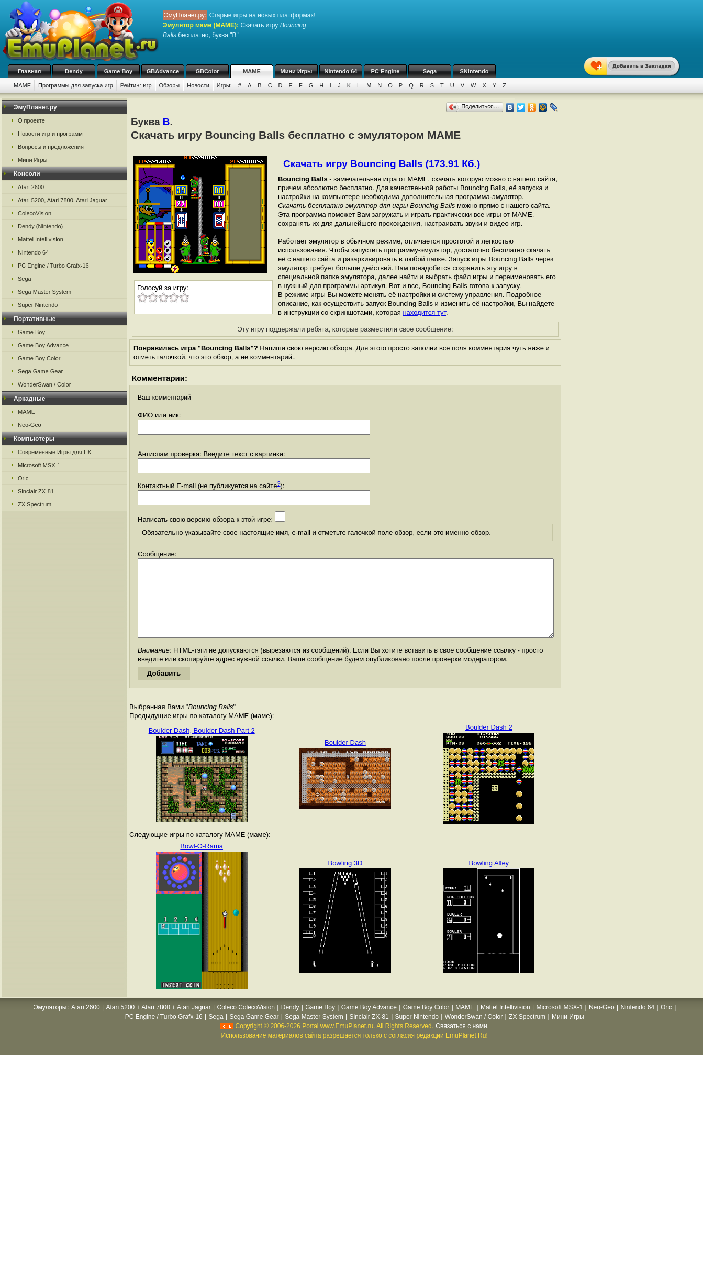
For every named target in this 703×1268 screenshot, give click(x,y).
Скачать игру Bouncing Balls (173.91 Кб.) (381, 163)
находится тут (424, 312)
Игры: (224, 85)
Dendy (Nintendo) (40, 226)
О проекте (31, 120)
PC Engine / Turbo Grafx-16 (53, 265)
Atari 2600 (31, 187)
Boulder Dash (345, 758)
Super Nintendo (38, 305)
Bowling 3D (345, 879)
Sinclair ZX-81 (36, 491)
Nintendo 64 (341, 71)
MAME (252, 71)
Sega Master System (44, 292)
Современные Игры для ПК (54, 452)
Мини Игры (297, 71)
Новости (198, 85)
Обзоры (169, 85)
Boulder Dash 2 (488, 743)
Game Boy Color (39, 358)
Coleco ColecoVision (246, 1023)
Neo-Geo (29, 425)
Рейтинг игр (136, 85)
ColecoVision (34, 213)
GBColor (207, 71)
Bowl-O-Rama (201, 862)
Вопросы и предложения (51, 147)
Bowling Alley (489, 879)
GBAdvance (163, 71)
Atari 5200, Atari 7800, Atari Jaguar (62, 200)
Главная (29, 71)
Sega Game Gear (40, 371)
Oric (23, 478)
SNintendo (474, 71)
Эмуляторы (50, 1023)
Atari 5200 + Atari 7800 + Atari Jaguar (158, 1023)
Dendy (74, 71)
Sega (430, 71)
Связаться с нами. (462, 1041)
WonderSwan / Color (44, 384)
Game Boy (118, 71)
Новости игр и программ (50, 133)
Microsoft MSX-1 (39, 465)
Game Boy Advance (43, 345)
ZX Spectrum (34, 504)
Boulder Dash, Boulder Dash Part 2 (202, 746)
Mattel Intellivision (40, 239)
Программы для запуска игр (75, 85)
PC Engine (385, 71)
